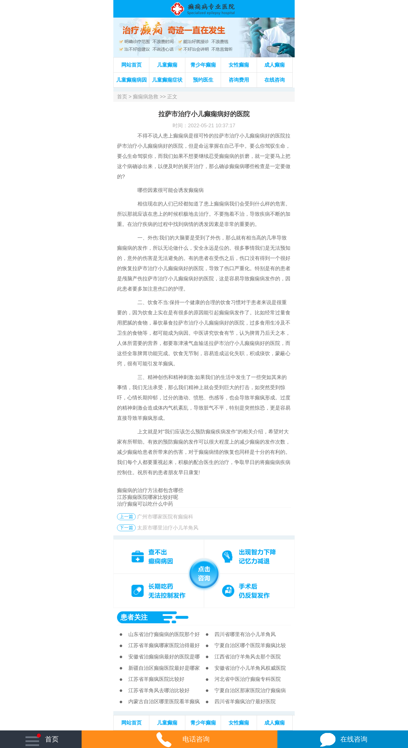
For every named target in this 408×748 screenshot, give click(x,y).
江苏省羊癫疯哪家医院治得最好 (164, 645)
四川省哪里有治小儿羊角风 (245, 634)
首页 (122, 96)
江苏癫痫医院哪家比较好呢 (147, 497)
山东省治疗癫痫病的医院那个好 (164, 634)
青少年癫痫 (203, 65)
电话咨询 (179, 739)
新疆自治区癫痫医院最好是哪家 (164, 668)
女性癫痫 (239, 65)
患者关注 (134, 617)
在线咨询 (274, 80)
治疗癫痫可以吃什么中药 (145, 504)
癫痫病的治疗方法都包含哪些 (150, 490)
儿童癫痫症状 (167, 80)
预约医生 (203, 80)
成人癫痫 (274, 65)
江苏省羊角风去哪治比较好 (159, 690)
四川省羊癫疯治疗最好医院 (245, 701)
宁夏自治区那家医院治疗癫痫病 (250, 690)
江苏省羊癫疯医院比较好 (156, 679)
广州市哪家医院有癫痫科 (165, 517)
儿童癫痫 (167, 65)
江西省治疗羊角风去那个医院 (247, 657)
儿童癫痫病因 (131, 80)
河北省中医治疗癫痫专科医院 (247, 679)
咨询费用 (239, 80)
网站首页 (131, 65)
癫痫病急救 (145, 96)
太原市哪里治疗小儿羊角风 (167, 528)
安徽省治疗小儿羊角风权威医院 (250, 668)
